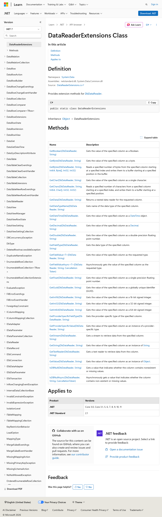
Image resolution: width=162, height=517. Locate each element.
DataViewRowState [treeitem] (16, 219)
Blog (43, 510)
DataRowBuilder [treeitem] (15, 80)
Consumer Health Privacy (93, 510)
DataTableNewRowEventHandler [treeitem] (23, 195)
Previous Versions (28, 510)
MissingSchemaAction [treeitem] (18, 468)
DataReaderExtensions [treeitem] (20, 44)
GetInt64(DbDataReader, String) (66, 309)
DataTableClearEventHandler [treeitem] (21, 171)
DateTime (135, 215)
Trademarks (135, 510)
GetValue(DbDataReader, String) (66, 361)
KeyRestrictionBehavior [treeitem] (18, 426)
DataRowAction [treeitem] (14, 74)
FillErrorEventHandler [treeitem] (17, 299)
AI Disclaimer (9, 510)
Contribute (57, 510)
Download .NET (148, 13)
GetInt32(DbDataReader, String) (66, 303)
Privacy (70, 510)
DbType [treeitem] (10, 243)
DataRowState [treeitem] (14, 122)
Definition (55, 50)
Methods (55, 55)
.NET (62, 24)
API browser (76, 24)
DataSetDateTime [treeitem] (15, 146)
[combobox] (22, 29)
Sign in (154, 4)
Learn (51, 24)
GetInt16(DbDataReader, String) (65, 297)
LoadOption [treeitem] (13, 432)
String (146, 345)
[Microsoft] (6, 4)
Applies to (56, 59)
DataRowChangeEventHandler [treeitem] (22, 92)
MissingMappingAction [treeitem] (18, 456)
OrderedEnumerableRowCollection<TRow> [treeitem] (24, 483)
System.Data (68, 77)
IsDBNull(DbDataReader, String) (65, 367)
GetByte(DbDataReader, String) (65, 160)
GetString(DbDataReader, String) (66, 345)
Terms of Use (119, 510)
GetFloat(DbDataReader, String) (65, 277)
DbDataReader (93, 93)
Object (66, 118)
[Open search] (146, 4)
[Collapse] (40, 22)
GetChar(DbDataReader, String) (65, 180)
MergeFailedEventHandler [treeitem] (20, 450)
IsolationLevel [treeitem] (13, 408)
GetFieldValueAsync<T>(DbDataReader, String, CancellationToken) (66, 268)
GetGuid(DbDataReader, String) (65, 287)
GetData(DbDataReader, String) (65, 199)
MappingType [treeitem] (13, 438)
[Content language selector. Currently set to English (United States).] (18, 502)
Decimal (134, 225)
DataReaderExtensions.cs (69, 85)
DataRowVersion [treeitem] (15, 128)
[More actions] (156, 24)
